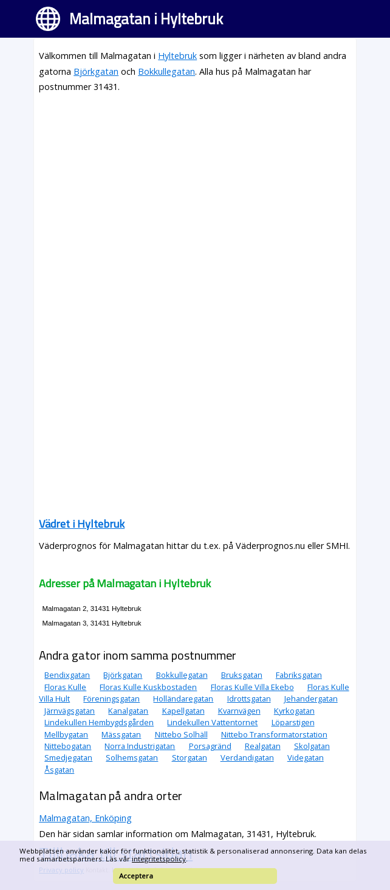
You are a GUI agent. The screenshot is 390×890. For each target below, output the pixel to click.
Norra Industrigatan (139, 745)
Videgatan (305, 757)
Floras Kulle (65, 686)
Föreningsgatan (111, 698)
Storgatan (189, 757)
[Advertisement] (195, 189)
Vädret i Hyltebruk (82, 524)
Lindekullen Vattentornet (212, 722)
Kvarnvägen (239, 710)
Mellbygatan (66, 734)
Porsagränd (210, 745)
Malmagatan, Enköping (85, 818)
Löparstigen (293, 722)
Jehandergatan (311, 698)
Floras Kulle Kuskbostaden (148, 686)
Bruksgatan (241, 674)
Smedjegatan (68, 757)
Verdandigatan (247, 757)
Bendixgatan (67, 674)
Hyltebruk (177, 55)
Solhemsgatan (132, 757)
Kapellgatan (183, 710)
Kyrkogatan (294, 710)
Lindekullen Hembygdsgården (99, 722)
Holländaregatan (183, 698)
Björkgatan (96, 71)
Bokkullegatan (166, 71)
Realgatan (263, 745)
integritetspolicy (159, 858)
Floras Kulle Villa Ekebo (252, 686)
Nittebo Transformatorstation (274, 734)
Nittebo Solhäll (181, 734)
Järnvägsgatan (69, 710)
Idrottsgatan (249, 698)
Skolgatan (312, 745)
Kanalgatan (128, 710)
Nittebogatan (67, 745)
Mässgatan (121, 734)
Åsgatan (59, 769)
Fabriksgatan (299, 674)
